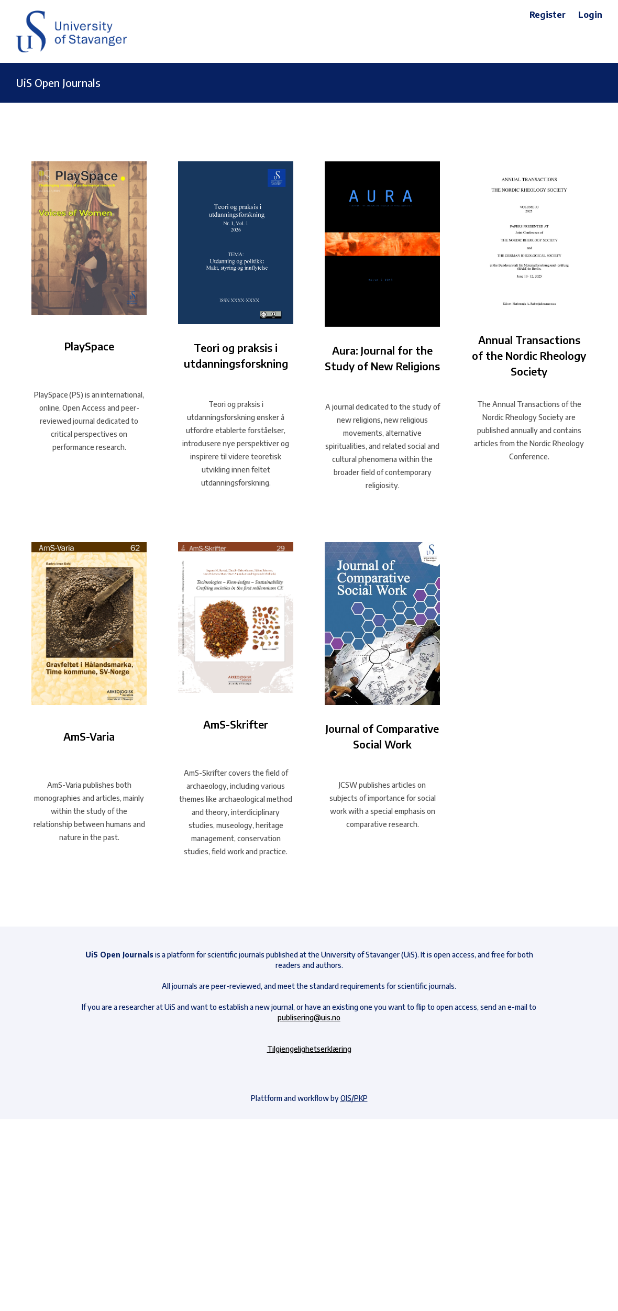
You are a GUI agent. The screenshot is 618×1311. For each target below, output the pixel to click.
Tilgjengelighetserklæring (309, 1048)
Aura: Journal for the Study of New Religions (382, 358)
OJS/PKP (354, 1098)
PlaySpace (89, 345)
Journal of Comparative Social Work (382, 736)
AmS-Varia (89, 736)
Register (547, 14)
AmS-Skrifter (235, 724)
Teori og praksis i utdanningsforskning (236, 355)
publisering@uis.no (309, 1017)
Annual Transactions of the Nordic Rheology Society (529, 355)
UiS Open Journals (58, 82)
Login (590, 14)
